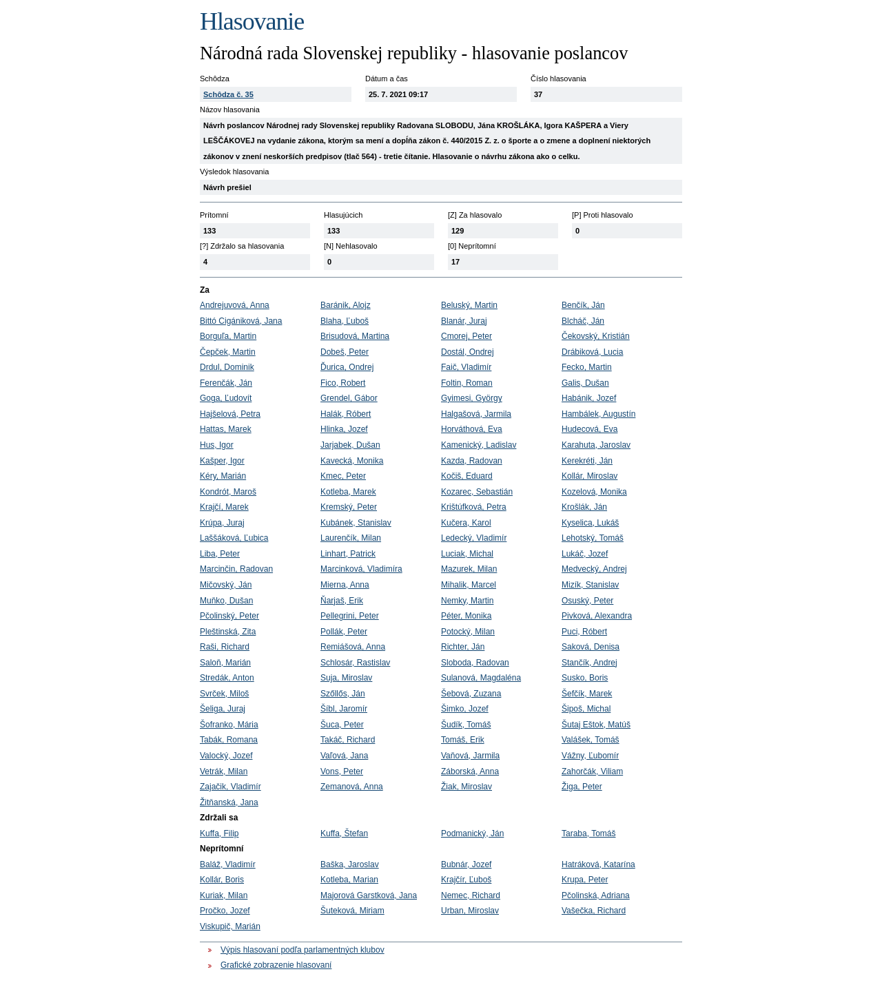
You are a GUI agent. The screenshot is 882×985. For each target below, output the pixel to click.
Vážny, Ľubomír (590, 755)
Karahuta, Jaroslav (596, 445)
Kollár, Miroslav (589, 476)
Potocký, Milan (468, 631)
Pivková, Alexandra (597, 616)
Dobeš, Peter (344, 352)
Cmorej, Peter (466, 336)
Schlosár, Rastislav (355, 662)
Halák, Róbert (345, 414)
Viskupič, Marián (230, 926)
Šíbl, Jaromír (343, 709)
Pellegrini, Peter (349, 616)
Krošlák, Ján (584, 507)
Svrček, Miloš (224, 693)
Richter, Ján (462, 647)
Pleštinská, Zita (228, 631)
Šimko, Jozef (465, 709)
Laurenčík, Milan (350, 538)
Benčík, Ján (583, 305)
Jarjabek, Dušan (350, 445)
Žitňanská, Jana (229, 802)
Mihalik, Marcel (468, 585)
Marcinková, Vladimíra (361, 569)
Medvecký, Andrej (594, 569)
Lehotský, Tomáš (593, 538)
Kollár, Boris (222, 879)
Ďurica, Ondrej (346, 367)
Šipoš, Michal (586, 709)
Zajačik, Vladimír (230, 786)
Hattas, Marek (226, 429)
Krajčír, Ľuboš (466, 879)
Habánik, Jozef (589, 398)
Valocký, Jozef (226, 755)
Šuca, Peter (342, 724)
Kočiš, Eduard (467, 476)
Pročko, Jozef (225, 910)
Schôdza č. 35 (228, 94)
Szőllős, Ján (342, 693)
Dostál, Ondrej (467, 352)
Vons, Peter (341, 771)
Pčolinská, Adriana (596, 895)
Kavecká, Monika (351, 461)
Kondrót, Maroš (228, 492)
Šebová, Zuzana (471, 693)
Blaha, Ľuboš (344, 321)
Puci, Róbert (584, 631)
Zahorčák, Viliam (592, 771)
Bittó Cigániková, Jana (241, 321)
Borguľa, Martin (228, 336)
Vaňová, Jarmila (470, 755)
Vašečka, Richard (594, 910)
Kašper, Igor (222, 461)
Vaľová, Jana (344, 755)
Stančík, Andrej (589, 662)
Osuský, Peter (587, 600)
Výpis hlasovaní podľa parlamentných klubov (302, 950)
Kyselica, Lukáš (590, 523)
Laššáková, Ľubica (234, 538)
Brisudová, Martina (354, 336)
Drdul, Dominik (227, 367)
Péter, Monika (466, 616)
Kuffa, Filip (219, 833)
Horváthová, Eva (471, 429)
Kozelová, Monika (594, 492)
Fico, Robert (342, 383)
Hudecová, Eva (589, 429)
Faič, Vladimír (466, 367)
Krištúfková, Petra (473, 507)
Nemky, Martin (467, 600)
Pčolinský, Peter (229, 616)
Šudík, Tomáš (466, 724)
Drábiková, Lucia (592, 352)
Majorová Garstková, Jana (368, 895)
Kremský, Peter (348, 507)
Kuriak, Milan (223, 895)
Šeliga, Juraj (222, 709)
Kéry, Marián (223, 476)
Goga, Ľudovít (226, 398)
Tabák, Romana (229, 740)
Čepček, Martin (228, 352)
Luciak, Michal (467, 554)
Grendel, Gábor (349, 398)
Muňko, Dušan (226, 600)
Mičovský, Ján (226, 585)
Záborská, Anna (470, 771)
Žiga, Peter (582, 786)
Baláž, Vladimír (228, 864)
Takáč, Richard (347, 740)
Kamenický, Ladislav (478, 445)
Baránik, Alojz (345, 305)
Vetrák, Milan (223, 771)
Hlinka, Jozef (344, 429)
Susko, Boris (585, 678)
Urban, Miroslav (470, 910)
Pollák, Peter (343, 631)
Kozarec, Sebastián (477, 492)
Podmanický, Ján (472, 833)
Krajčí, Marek (224, 507)
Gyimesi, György (471, 398)
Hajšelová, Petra (230, 414)
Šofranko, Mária (229, 724)
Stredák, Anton (227, 678)
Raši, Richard (224, 647)
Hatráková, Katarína (598, 864)
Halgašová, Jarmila (476, 414)
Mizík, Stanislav (590, 585)
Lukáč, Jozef (585, 554)
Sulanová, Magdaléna (481, 678)
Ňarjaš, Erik (341, 600)
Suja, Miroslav (346, 678)
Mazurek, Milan (469, 569)
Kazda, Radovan (471, 461)
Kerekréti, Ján (587, 461)
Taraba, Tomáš (589, 833)
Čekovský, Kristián (596, 336)
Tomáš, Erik (462, 740)
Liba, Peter (220, 554)
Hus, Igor (217, 445)
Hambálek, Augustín (598, 414)
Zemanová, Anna (351, 786)
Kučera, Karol (466, 523)
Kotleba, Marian (349, 879)
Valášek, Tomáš (590, 740)
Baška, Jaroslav (349, 864)
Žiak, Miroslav (466, 786)
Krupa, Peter (585, 879)
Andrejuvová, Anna (234, 305)
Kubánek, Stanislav (355, 523)
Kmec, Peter (343, 476)
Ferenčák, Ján (226, 383)
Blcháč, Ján (583, 321)
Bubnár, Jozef (466, 864)
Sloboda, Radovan (475, 662)
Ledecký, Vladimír (473, 538)
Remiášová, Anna (352, 647)
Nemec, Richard (470, 895)
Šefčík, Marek (587, 693)
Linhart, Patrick (348, 554)
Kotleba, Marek (348, 492)
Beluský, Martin (469, 305)
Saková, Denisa (590, 647)
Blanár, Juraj (464, 321)
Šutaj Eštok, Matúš (596, 724)
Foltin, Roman (467, 383)
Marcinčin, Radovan (236, 569)
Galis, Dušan (585, 383)
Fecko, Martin (587, 367)
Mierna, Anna (344, 585)
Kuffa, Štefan (344, 833)
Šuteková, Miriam (352, 910)
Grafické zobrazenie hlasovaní (275, 965)
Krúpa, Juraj (222, 523)
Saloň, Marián (225, 662)
